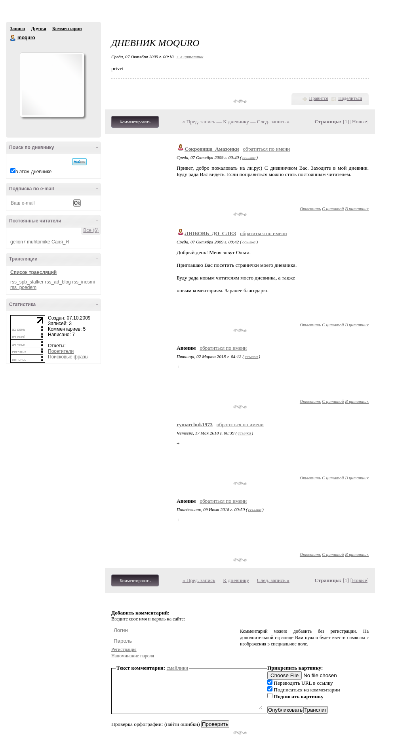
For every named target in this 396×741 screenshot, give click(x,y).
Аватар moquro (52, 85)
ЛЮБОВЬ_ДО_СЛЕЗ (210, 233)
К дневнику (236, 121)
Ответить (310, 208)
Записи (17, 28)
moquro (13, 38)
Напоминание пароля (132, 656)
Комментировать (135, 121)
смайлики (177, 668)
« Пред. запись (199, 121)
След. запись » (273, 121)
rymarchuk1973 (195, 424)
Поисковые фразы (68, 357)
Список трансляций (33, 272)
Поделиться (350, 98)
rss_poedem (23, 287)
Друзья (38, 28)
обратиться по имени (266, 149)
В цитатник (357, 208)
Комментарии (67, 28)
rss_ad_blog (57, 282)
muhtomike (38, 242)
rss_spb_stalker (27, 282)
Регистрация (124, 649)
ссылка (248, 157)
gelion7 (18, 242)
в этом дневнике (33, 171)
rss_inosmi (83, 282)
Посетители (61, 351)
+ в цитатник (189, 56)
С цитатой (333, 208)
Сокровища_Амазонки (212, 149)
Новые (359, 121)
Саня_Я (60, 242)
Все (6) (91, 230)
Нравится (318, 98)
